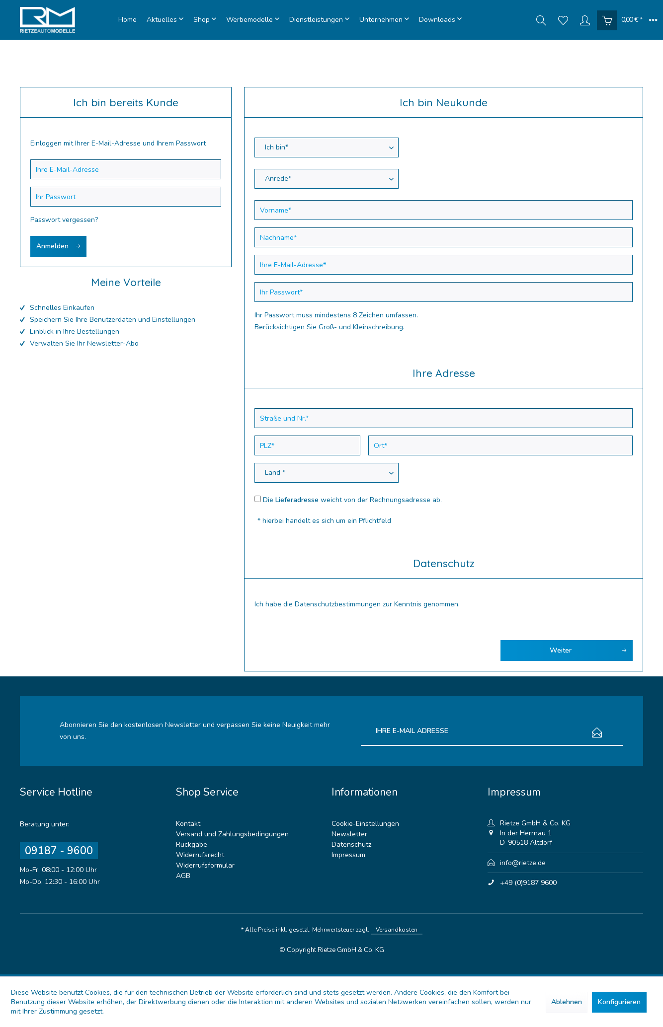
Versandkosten (396, 930)
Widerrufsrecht (200, 855)
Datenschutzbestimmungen (338, 604)
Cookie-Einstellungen (365, 823)
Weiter (588, 649)
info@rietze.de (523, 863)
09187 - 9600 (59, 851)
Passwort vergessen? (64, 219)
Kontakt (188, 823)
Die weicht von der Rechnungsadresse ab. (352, 500)
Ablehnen (566, 1002)
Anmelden (58, 244)
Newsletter (349, 834)
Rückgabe (191, 844)
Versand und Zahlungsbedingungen (232, 834)
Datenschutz (351, 844)
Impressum (348, 855)
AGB (183, 875)
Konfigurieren (619, 1002)
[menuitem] (127, 20)
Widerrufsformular (205, 865)
